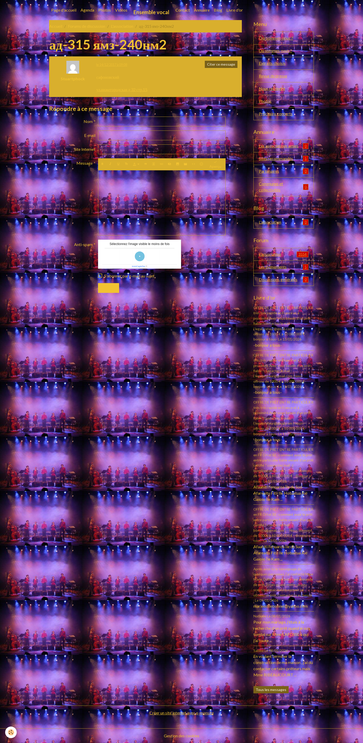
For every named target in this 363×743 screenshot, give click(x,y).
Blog (218, 9)
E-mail (89, 135)
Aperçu (215, 164)
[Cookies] (11, 732)
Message (84, 163)
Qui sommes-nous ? (276, 38)
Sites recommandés (283, 159)
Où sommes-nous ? (275, 50)
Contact (182, 9)
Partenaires (283, 171)
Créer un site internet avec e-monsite (181, 712)
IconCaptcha (138, 266)
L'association (122, 26)
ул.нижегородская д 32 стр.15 (121, 89)
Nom (88, 121)
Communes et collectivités (283, 186)
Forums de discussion (86, 26)
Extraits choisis (272, 63)
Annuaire (202, 9)
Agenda (87, 9)
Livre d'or (234, 9)
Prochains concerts (276, 113)
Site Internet (84, 149)
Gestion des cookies (181, 735)
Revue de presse (273, 75)
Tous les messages (271, 689)
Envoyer (108, 287)
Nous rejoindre (272, 88)
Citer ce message (221, 64)
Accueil (55, 26)
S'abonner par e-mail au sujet (129, 275)
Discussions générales (283, 280)
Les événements (283, 267)
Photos (104, 9)
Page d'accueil (63, 9)
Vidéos (121, 9)
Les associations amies (283, 146)
